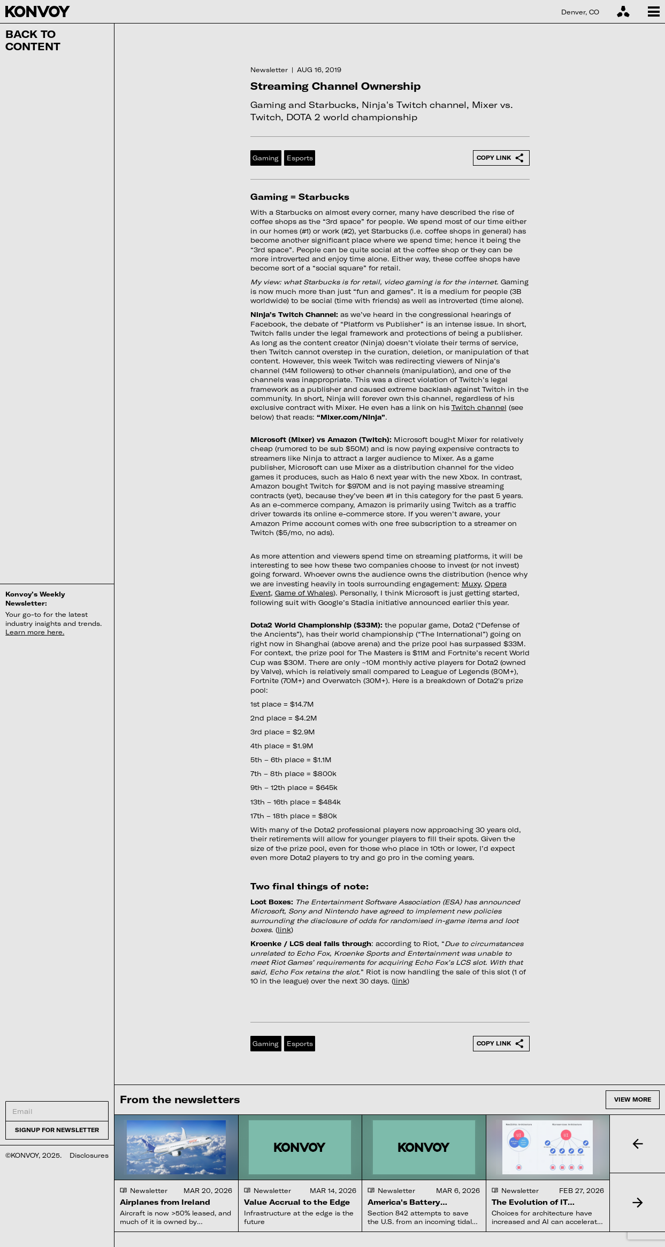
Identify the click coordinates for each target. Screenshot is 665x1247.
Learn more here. (34, 632)
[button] (637, 1144)
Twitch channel (479, 407)
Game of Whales (304, 593)
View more (632, 1099)
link (284, 929)
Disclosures (89, 1155)
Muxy (471, 583)
